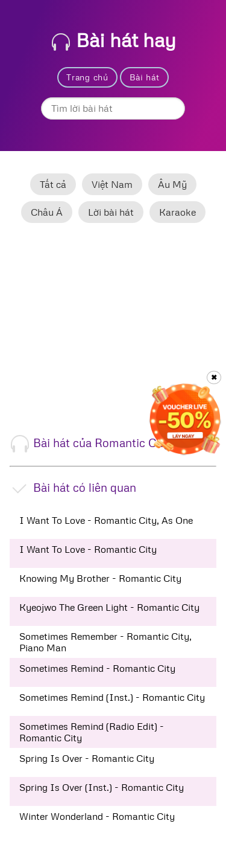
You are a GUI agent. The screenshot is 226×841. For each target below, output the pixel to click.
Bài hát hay (114, 39)
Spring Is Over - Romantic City (86, 758)
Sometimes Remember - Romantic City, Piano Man (105, 641)
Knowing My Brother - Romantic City (100, 578)
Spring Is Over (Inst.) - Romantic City (101, 787)
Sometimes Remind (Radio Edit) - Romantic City (91, 731)
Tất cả (53, 184)
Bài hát (145, 77)
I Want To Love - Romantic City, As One (106, 520)
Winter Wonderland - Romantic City (97, 816)
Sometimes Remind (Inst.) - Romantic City (112, 697)
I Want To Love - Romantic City (88, 549)
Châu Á (47, 212)
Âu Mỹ (172, 184)
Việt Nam (112, 184)
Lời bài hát (111, 212)
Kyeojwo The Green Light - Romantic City (109, 607)
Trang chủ (87, 77)
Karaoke (177, 212)
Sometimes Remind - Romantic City (97, 668)
